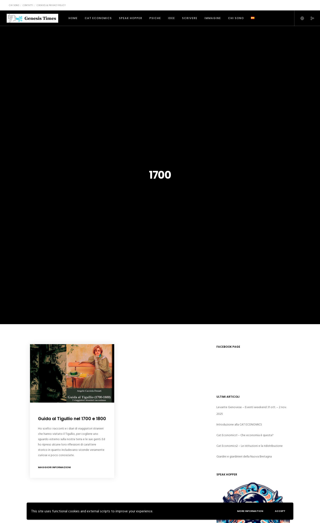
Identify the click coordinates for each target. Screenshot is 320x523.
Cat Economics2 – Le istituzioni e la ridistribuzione (249, 445)
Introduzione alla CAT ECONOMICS (239, 424)
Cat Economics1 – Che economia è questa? (245, 435)
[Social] (309, 18)
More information (248, 510)
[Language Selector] (299, 18)
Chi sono (14, 5)
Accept (279, 510)
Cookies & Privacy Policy (51, 5)
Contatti (28, 5)
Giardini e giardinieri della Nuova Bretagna (244, 456)
